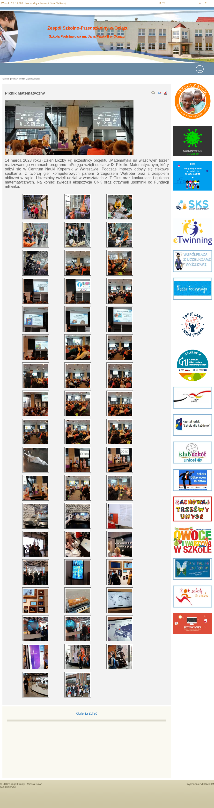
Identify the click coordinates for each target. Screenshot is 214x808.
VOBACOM (207, 784)
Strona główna (9, 79)
